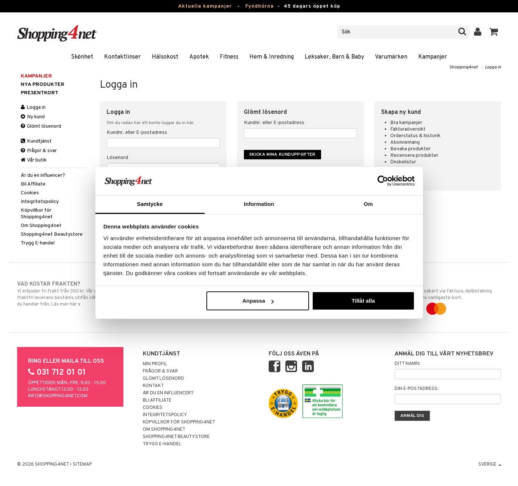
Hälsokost (165, 57)
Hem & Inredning (271, 57)
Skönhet (82, 57)
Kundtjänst (36, 141)
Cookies (30, 193)
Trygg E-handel (38, 243)
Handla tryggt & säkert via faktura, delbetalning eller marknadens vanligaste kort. (445, 296)
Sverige (489, 464)
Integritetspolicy (40, 202)
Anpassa (258, 301)
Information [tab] (259, 204)
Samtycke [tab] (150, 204)
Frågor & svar (39, 151)
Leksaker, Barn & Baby (334, 57)
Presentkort (39, 93)
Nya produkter (42, 84)
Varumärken (391, 57)
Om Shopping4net (41, 226)
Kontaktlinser (122, 57)
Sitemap (82, 464)
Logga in (493, 67)
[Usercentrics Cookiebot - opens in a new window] (383, 180)
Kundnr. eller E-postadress (137, 133)
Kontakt (153, 386)
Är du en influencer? (43, 175)
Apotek (199, 57)
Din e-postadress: (416, 389)
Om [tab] (368, 204)
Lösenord (117, 158)
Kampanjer (432, 57)
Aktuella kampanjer (205, 6)
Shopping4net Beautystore (52, 234)
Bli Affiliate (33, 184)
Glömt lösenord (41, 126)
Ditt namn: (407, 364)
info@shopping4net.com (57, 396)
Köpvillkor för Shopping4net (37, 213)
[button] (493, 32)
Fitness (229, 57)
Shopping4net (464, 67)
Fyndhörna (259, 6)
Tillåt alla (363, 301)
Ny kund (33, 117)
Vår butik (34, 160)
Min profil (155, 364)
